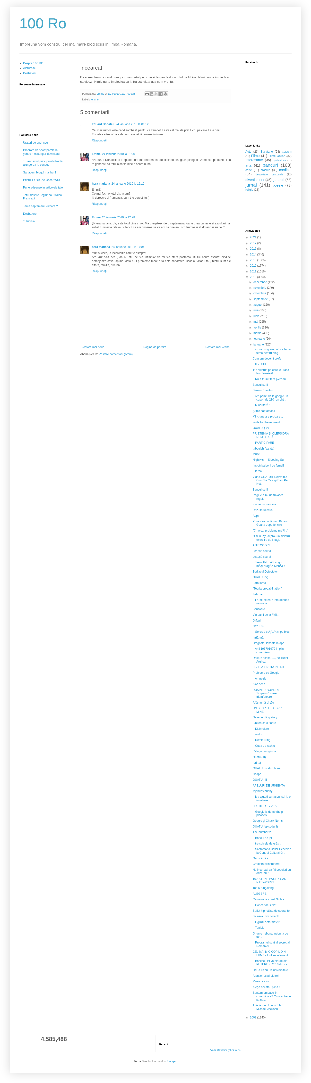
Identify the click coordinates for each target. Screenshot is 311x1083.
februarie (259, 338)
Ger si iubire (260, 858)
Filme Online (276, 156)
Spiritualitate (279, 160)
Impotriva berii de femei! (268, 465)
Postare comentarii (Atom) (116, 354)
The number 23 (262, 832)
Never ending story (265, 717)
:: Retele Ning (261, 740)
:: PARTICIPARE (263, 442)
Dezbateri (29, 73)
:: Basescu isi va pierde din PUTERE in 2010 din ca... (271, 962)
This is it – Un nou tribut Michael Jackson (268, 1007)
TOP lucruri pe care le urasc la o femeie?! (271, 371)
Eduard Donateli (103, 124)
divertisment (254, 180)
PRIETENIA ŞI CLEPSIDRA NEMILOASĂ (271, 435)
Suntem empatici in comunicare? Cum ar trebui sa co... (272, 996)
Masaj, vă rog (261, 981)
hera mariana (101, 183)
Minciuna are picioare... (268, 416)
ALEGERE (260, 893)
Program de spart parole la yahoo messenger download (41, 151)
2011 (253, 271)
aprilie (257, 327)
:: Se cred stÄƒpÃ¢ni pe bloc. (271, 631)
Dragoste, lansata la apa (268, 643)
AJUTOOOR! (261, 545)
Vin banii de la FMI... (266, 614)
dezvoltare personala (269, 174)
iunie (256, 316)
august (258, 304)
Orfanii (257, 620)
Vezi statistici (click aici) (225, 1050)
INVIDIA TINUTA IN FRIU (269, 667)
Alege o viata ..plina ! (266, 987)
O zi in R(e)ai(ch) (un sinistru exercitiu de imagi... (271, 537)
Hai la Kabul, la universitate (270, 970)
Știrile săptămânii (264, 411)
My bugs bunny (262, 791)
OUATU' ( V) (261, 428)
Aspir (256, 515)
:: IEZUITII (259, 364)
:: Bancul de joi (262, 838)
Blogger (171, 1061)
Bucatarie (266, 151)
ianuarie (259, 344)
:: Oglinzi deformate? (266, 922)
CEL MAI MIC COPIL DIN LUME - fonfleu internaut (270, 953)
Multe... (257, 454)
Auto (248, 151)
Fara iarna (259, 583)
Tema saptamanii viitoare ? (40, 206)
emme (95, 99)
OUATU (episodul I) (265, 826)
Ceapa (257, 774)
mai (256, 321)
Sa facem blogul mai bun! (39, 172)
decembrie (260, 282)
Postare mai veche (218, 347)
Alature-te (29, 68)
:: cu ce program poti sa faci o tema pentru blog (272, 351)
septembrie (261, 299)
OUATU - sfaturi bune (266, 768)
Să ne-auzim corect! (266, 916)
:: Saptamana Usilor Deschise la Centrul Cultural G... (272, 850)
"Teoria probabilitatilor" (267, 588)
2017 (253, 243)
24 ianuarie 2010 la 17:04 (128, 247)
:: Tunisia (29, 221)
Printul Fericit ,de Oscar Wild (41, 180)
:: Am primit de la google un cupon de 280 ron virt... (270, 397)
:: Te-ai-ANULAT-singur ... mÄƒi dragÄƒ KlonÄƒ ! (269, 564)
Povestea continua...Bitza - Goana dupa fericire (270, 523)
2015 (253, 248)
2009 (253, 1017)
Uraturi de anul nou (35, 142)
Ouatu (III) (259, 757)
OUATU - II (260, 779)
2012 (253, 265)
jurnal (251, 185)
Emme (96, 154)
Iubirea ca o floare (264, 723)
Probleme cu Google (266, 672)
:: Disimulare (261, 728)
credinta (285, 170)
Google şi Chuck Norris (268, 820)
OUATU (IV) (260, 577)
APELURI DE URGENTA (269, 785)
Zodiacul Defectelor (265, 571)
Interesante (254, 160)
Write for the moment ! (267, 422)
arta (248, 165)
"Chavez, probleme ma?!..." (270, 530)
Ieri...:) (257, 762)
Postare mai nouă (92, 347)
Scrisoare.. (260, 609)
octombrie (260, 293)
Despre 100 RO (33, 63)
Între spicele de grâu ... (267, 843)
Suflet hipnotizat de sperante (271, 910)
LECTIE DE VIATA (264, 806)
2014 (253, 254)
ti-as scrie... (260, 684)
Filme (255, 156)
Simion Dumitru (263, 390)
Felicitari (258, 594)
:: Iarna (257, 471)
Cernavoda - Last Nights (268, 899)
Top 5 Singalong (263, 888)
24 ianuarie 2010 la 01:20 (118, 154)
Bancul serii (260, 384)
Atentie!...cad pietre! (266, 975)
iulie (256, 310)
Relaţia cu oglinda (264, 751)
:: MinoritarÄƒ (261, 405)
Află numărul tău (263, 702)
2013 (253, 260)
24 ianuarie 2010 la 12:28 (118, 217)
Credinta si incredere (266, 864)
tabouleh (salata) (263, 448)
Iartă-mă (258, 637)
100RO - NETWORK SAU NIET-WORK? (269, 880)
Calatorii (287, 151)
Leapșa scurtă (262, 551)
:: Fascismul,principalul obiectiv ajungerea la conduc (43, 163)
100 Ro (42, 23)
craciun (265, 170)
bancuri (270, 165)
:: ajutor (257, 734)
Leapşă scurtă (262, 556)
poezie (278, 185)
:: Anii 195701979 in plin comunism (268, 650)
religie (249, 189)
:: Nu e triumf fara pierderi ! (270, 379)
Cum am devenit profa (267, 358)
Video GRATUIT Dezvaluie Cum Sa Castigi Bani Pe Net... (270, 480)
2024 (253, 237)
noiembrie (260, 287)
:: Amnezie (259, 678)
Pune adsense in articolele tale (43, 187)
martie (257, 333)
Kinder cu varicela (264, 504)
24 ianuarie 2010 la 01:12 (132, 124)
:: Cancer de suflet (264, 905)
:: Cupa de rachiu (264, 745)
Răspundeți (99, 140)
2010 (253, 277)
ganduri (278, 180)
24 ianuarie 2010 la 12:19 (128, 183)
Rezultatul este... (263, 510)
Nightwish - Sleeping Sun (269, 459)
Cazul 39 (258, 626)
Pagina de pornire (154, 347)
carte (248, 170)
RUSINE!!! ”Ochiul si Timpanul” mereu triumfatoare (266, 693)
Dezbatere (29, 213)
